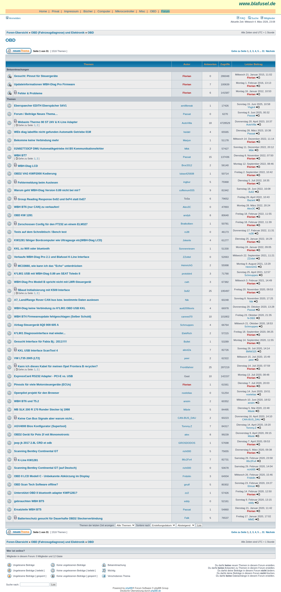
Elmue (251, 486)
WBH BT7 (20, 155)
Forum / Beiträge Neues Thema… (36, 114)
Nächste (270, 51)
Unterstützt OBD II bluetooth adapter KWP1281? (45, 492)
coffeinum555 (187, 190)
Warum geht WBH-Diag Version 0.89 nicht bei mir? (47, 190)
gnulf (187, 484)
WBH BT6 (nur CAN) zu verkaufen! (36, 207)
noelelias (187, 392)
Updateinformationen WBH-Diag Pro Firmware (44, 84)
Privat (55, 11)
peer (186, 358)
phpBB (129, 588)
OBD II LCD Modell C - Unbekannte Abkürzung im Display (52, 476)
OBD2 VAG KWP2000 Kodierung (35, 173)
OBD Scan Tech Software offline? (36, 484)
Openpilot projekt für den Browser (36, 392)
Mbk (186, 148)
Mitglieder (268, 18)
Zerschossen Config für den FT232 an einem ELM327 (53, 224)
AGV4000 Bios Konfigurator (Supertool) (40, 426)
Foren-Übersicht (17, 32)
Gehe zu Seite (239, 51)
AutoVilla (187, 122)
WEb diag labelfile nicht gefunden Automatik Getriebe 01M (52, 132)
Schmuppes (251, 275)
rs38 (186, 231)
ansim (187, 401)
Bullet (187, 341)
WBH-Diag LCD (28, 166)
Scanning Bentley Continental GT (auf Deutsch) (45, 467)
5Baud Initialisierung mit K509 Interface (44, 290)
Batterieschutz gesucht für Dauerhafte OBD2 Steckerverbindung (60, 518)
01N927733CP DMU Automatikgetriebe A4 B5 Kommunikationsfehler (59, 148)
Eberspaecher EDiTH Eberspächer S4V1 (40, 105)
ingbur (186, 181)
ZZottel (187, 256)
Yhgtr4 (251, 107)
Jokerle (187, 240)
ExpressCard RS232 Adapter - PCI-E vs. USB (43, 376)
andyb (186, 215)
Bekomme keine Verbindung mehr (36, 140)
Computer (103, 11)
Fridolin (187, 476)
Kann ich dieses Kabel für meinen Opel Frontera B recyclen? (58, 366)
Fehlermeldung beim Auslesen (38, 182)
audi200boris (187, 308)
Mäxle (187, 409)
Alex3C (187, 206)
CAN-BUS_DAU (187, 417)
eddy (187, 501)
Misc (142, 11)
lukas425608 (187, 173)
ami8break (187, 105)
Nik (187, 299)
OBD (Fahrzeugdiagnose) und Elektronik (58, 32)
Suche (253, 18)
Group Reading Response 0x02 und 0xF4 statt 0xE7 (52, 199)
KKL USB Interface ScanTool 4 (38, 350)
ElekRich (187, 333)
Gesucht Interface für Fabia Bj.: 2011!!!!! (40, 341)
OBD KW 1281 (23, 215)
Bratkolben (187, 223)
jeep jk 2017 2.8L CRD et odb (33, 442)
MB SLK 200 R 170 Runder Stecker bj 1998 (42, 409)
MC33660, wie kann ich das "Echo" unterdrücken (50, 265)
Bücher (88, 11)
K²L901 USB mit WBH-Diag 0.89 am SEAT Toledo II (47, 273)
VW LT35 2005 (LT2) (27, 358)
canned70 (187, 316)
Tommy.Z (187, 426)
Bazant (251, 200)
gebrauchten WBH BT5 (29, 501)
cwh (187, 281)
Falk (186, 517)
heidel (187, 131)
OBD (153, 11)
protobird (187, 273)
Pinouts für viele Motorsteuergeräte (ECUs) (42, 384)
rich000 (187, 451)
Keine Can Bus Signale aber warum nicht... (46, 418)
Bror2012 (187, 165)
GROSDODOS (186, 442)
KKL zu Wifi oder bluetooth (32, 248)
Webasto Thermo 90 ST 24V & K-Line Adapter (47, 122)
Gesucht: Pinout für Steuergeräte (36, 76)
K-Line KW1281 (28, 460)
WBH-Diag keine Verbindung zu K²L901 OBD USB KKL (50, 308)
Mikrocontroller (124, 11)
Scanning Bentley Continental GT (36, 451)
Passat (187, 113)
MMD (251, 519)
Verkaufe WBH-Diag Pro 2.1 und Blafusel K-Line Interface (51, 257)
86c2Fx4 (187, 459)
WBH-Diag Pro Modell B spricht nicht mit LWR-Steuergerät (52, 282)
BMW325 (251, 351)
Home (43, 11)
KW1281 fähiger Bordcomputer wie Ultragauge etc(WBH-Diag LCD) (58, 240)
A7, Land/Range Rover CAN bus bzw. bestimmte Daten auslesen (56, 299)
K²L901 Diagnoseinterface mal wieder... (39, 333)
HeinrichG (187, 265)
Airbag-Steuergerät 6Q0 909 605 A (36, 324)
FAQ (241, 18)
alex (187, 434)
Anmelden (13, 18)
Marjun (187, 140)
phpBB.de (156, 590)
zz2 (187, 492)
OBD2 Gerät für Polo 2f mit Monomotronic (41, 434)
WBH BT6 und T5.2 (26, 401)
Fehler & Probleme (30, 93)
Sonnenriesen (187, 248)
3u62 (251, 191)
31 (263, 51)
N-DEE (251, 318)
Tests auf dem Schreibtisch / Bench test (40, 232)
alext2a (187, 349)
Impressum (71, 11)
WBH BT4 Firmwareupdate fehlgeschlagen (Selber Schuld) (52, 316)
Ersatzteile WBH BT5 (27, 509)
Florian (187, 76)
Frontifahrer (186, 367)
